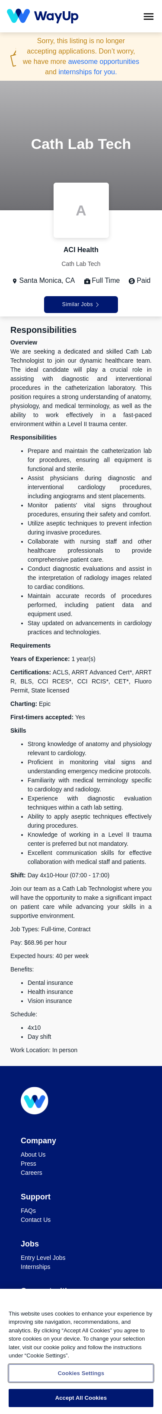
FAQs (28, 1210)
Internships (35, 1266)
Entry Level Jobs (43, 1257)
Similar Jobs (81, 304)
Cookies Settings (81, 1373)
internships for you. (87, 72)
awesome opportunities (104, 61)
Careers (31, 1172)
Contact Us (36, 1219)
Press (28, 1163)
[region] (81, 1351)
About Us (33, 1154)
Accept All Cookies (81, 1398)
